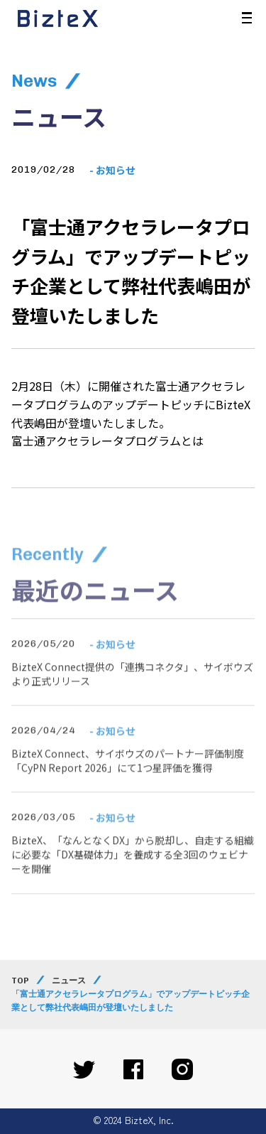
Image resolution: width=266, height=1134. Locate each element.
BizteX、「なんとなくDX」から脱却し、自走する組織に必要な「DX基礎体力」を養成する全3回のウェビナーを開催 (132, 867)
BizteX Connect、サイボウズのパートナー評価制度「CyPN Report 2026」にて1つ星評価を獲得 (127, 773)
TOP (20, 981)
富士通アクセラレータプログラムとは (107, 440)
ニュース (69, 981)
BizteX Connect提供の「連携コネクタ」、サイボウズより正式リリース (132, 686)
